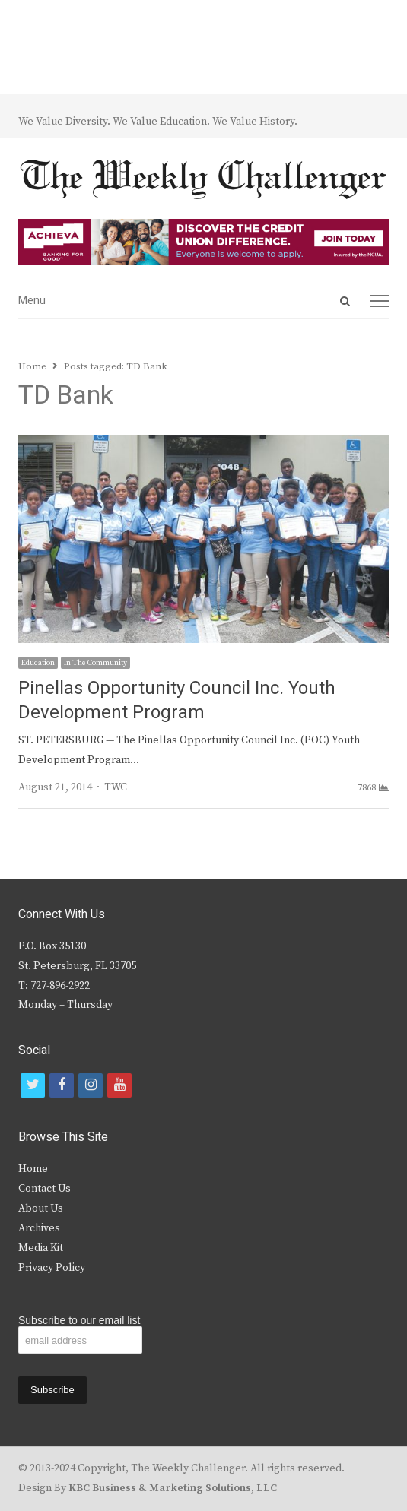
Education (38, 662)
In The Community (95, 662)
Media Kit (40, 1248)
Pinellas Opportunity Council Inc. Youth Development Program (176, 700)
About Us (40, 1208)
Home (33, 1169)
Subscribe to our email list (79, 1320)
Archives (39, 1228)
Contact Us (44, 1189)
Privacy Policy (51, 1268)
